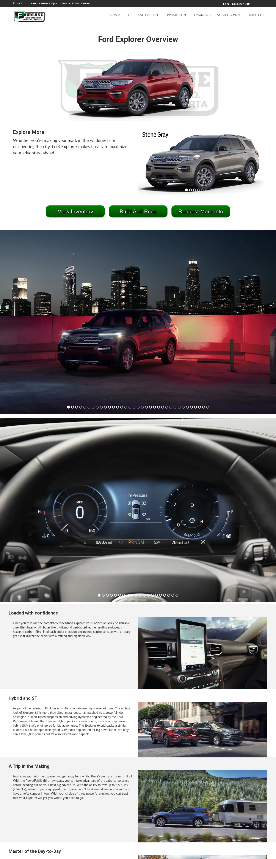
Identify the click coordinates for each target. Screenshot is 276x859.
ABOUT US (256, 16)
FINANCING (202, 16)
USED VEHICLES (149, 16)
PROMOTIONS (177, 16)
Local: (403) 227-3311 (237, 4)
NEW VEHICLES (121, 16)
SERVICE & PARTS (229, 16)
